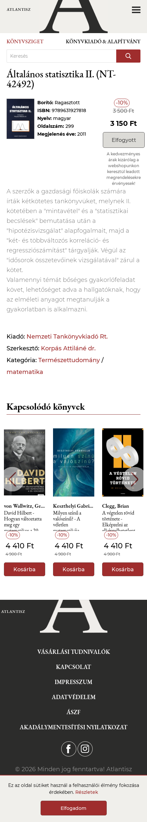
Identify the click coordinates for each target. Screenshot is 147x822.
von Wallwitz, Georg (24, 506)
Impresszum (73, 682)
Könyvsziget (25, 41)
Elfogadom (73, 808)
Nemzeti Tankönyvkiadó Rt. (67, 336)
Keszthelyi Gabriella (73, 506)
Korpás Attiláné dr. (68, 348)
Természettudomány (69, 360)
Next (134, 479)
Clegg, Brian (115, 506)
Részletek (86, 792)
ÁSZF (73, 712)
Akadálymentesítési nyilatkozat (73, 727)
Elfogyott (124, 140)
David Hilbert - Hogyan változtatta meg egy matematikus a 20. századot (23, 520)
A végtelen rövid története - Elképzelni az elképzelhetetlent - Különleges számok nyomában (121, 520)
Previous (12, 479)
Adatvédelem (74, 697)
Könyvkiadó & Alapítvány (103, 41)
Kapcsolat (73, 667)
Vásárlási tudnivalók (73, 652)
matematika (25, 372)
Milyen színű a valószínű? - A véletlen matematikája (67, 520)
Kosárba (24, 569)
